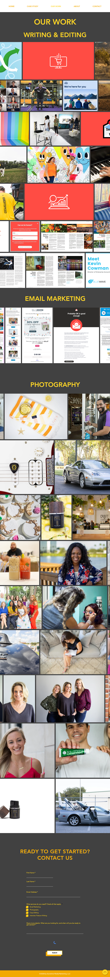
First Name (30, 872)
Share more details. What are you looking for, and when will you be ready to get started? (53, 924)
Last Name (30, 881)
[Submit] (54, 953)
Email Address (31, 892)
